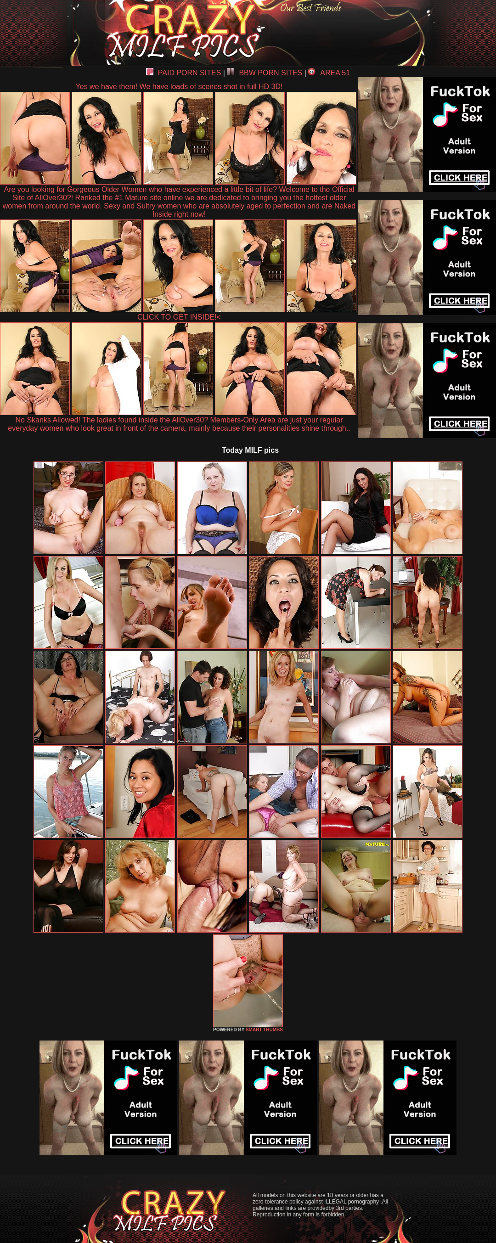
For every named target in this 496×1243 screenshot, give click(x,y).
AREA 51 (329, 73)
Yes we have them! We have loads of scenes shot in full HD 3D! (179, 86)
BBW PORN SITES (264, 73)
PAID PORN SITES (183, 73)
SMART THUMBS (264, 1029)
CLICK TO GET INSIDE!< (179, 317)
